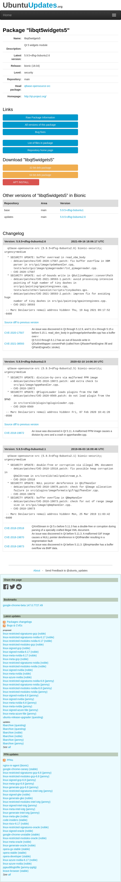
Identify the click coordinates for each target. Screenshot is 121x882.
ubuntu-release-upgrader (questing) (23, 717)
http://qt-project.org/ (35, 96)
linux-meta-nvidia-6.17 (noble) (20, 655)
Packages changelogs (19, 621)
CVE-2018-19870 (14, 537)
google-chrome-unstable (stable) (21, 834)
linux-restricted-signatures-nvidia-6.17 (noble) (28, 637)
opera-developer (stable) (17, 856)
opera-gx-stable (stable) (16, 849)
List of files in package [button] (40, 142)
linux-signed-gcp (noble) (16, 648)
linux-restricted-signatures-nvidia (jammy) (26, 684)
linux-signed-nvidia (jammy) (18, 699)
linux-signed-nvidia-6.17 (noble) (20, 651)
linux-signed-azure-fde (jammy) (20, 710)
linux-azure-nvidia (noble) (17, 677)
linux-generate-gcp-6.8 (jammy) (20, 787)
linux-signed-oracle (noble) (18, 830)
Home (7, 15)
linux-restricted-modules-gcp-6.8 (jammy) (26, 776)
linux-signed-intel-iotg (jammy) (20, 805)
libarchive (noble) (12, 732)
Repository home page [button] (40, 150)
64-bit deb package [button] (40, 174)
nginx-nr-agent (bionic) (15, 765)
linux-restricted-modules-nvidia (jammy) (25, 691)
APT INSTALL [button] (21, 182)
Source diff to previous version (21, 322)
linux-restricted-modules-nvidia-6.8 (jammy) (27, 688)
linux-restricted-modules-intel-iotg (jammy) (26, 801)
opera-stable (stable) (14, 852)
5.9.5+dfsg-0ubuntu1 (72, 210)
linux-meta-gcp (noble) (15, 659)
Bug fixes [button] (40, 132)
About (37, 570)
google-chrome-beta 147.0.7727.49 (23, 605)
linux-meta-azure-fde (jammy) (19, 713)
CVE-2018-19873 (14, 546)
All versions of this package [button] (40, 124)
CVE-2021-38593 (14, 343)
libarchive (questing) (14, 725)
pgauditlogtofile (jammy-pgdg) (19, 867)
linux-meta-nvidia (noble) (17, 673)
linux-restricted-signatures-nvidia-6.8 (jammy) (28, 680)
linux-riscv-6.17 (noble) (16, 823)
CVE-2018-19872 (14, 432)
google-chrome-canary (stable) (20, 769)
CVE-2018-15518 (14, 528)
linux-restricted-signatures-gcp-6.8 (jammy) (27, 772)
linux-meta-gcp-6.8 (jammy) (18, 783)
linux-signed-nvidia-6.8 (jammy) (20, 695)
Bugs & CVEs (14, 625)
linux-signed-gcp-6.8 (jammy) (19, 780)
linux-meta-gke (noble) (15, 816)
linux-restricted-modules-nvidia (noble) (24, 666)
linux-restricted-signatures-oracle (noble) (26, 827)
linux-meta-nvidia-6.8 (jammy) (19, 702)
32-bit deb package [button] (40, 167)
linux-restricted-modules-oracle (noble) (24, 838)
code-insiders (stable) (15, 820)
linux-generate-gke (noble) (18, 798)
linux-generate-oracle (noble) (19, 845)
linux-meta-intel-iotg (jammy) (19, 809)
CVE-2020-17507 (14, 332)
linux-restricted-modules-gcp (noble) (23, 644)
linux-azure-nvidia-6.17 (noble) (20, 860)
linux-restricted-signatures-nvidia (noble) (25, 662)
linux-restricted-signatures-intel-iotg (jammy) (27, 790)
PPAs (10, 760)
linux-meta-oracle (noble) (17, 841)
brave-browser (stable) (15, 870)
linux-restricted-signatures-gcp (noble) (24, 633)
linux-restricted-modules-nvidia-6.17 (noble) (27, 640)
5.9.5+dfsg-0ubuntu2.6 (73, 216)
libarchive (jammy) (13, 739)
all (9, 747)
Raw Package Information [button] (40, 117)
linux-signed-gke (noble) (16, 794)
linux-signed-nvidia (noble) (18, 670)
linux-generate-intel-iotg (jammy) (21, 812)
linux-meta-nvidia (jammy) (17, 706)
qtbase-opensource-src (37, 86)
